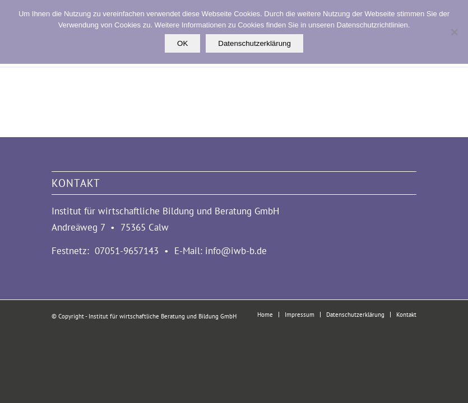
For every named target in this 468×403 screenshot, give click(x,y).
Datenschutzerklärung (254, 43)
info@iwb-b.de (236, 251)
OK (182, 43)
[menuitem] (265, 314)
